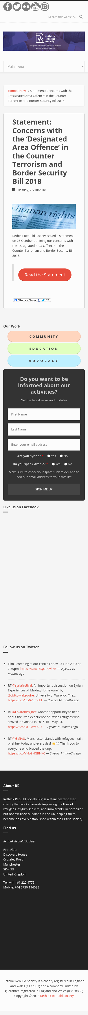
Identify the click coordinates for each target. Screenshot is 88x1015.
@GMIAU (18, 738)
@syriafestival (22, 685)
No (66, 456)
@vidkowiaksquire (21, 695)
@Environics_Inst (24, 712)
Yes (54, 456)
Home (12, 91)
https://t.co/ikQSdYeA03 (25, 727)
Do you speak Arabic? (30, 464)
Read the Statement (45, 275)
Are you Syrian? (30, 456)
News (23, 91)
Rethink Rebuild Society (57, 996)
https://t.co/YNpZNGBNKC (26, 753)
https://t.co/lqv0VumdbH (25, 700)
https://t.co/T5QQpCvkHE (38, 669)
